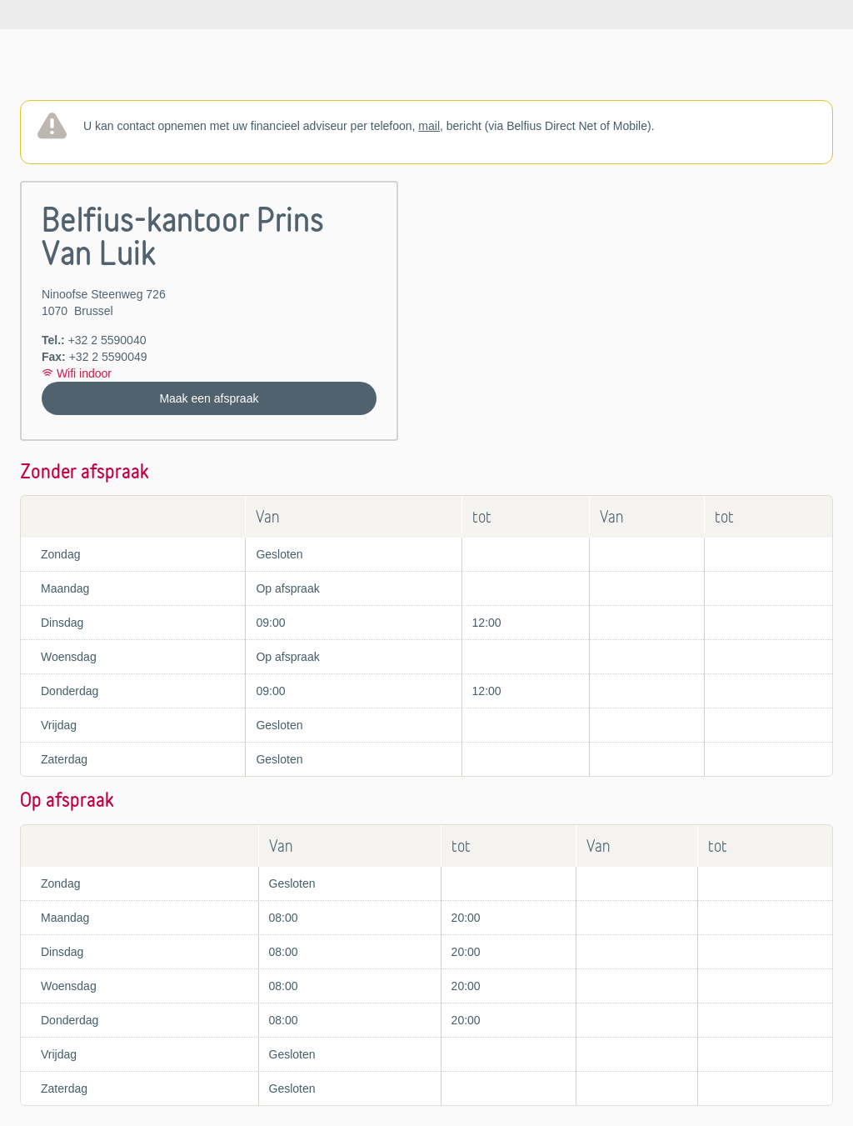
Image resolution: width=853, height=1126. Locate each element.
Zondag (60, 554)
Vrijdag (59, 725)
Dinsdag (62, 622)
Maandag (65, 588)
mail (429, 126)
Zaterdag (64, 759)
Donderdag (69, 691)
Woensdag (69, 656)
